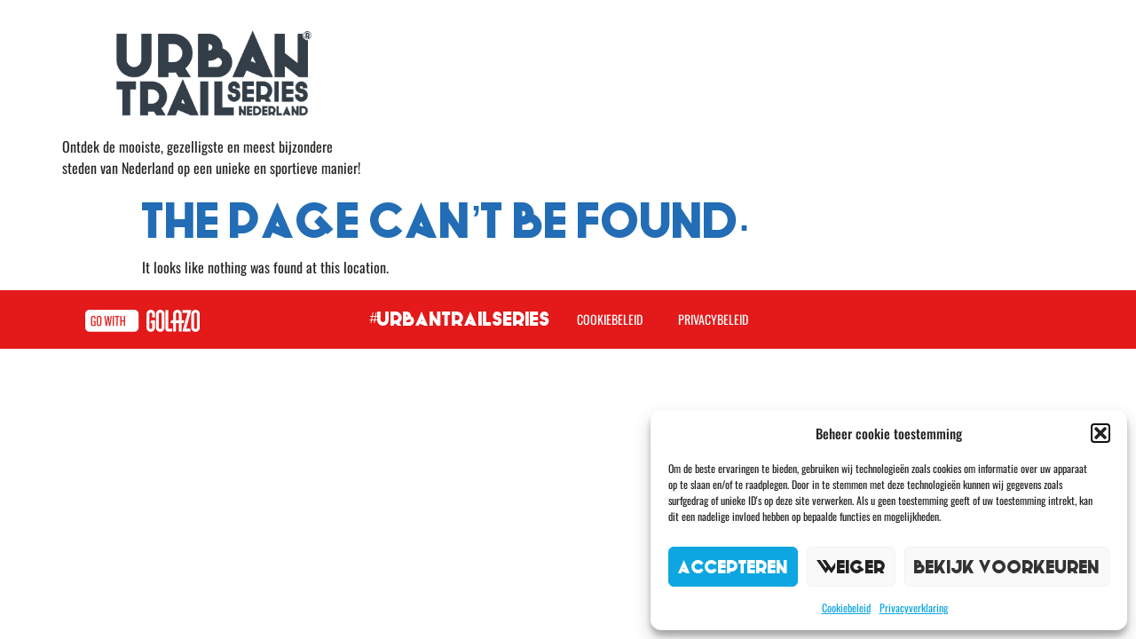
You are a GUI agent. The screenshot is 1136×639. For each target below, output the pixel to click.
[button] (1100, 433)
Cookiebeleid (846, 607)
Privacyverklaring (914, 607)
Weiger (851, 566)
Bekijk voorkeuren (1007, 566)
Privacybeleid (713, 319)
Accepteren (733, 566)
